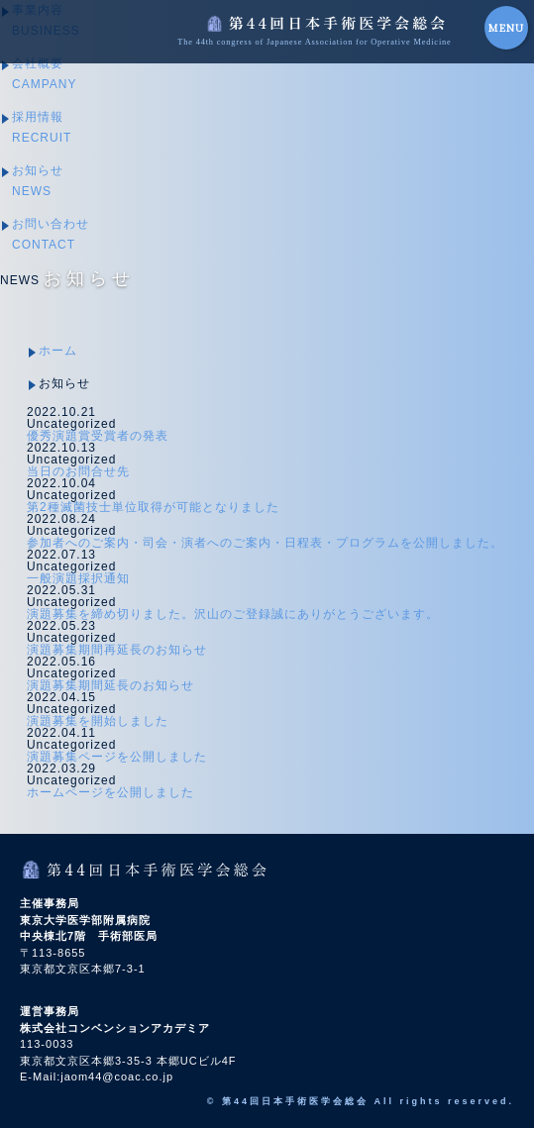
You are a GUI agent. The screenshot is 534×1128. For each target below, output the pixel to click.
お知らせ (37, 180)
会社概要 (44, 73)
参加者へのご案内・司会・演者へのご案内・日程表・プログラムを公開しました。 (265, 543)
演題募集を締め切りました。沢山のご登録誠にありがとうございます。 (233, 614)
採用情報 (41, 127)
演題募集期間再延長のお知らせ (117, 650)
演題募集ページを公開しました (117, 757)
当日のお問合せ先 (78, 471)
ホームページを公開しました (110, 792)
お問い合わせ (50, 234)
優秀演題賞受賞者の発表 (97, 436)
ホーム (58, 351)
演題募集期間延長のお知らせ (110, 685)
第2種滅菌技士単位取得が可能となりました (153, 507)
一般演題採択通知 (78, 578)
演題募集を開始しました (97, 721)
